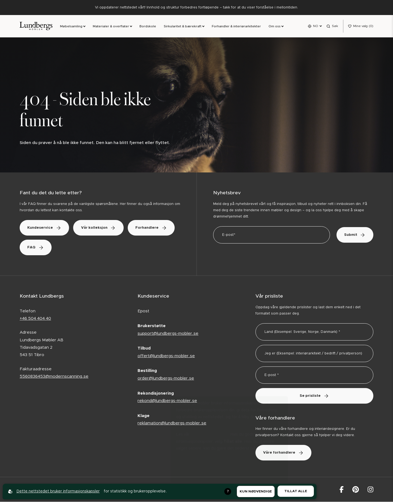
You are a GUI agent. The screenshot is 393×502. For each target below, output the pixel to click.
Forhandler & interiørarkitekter (236, 26)
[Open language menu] (314, 26)
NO (315, 26)
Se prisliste (314, 396)
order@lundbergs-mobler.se (166, 379)
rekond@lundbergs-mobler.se (167, 401)
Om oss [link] (275, 26)
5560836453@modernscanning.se (54, 377)
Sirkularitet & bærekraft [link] (182, 26)
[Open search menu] (332, 26)
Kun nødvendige (256, 491)
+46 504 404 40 (35, 319)
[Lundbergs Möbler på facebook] (342, 489)
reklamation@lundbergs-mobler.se (172, 423)
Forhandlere (44, 247)
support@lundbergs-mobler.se (168, 334)
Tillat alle (295, 491)
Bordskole (147, 26)
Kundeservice (45, 228)
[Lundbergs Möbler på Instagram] (370, 489)
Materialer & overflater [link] (111, 26)
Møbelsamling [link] (71, 26)
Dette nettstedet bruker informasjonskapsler (58, 491)
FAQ (88, 247)
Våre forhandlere (284, 453)
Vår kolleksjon (100, 228)
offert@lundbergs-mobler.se (166, 356)
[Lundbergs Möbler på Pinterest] (355, 489)
